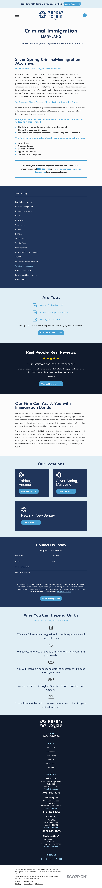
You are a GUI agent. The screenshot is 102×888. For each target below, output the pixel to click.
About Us (51, 747)
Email (53, 561)
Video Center (51, 763)
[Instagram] (46, 859)
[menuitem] (51, 202)
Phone (17, 561)
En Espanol (51, 751)
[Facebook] (41, 859)
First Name (19, 556)
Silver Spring (51, 755)
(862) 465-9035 (51, 831)
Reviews (51, 759)
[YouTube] (60, 859)
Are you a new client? (22, 567)
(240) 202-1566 (51, 812)
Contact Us (51, 767)
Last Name (55, 556)
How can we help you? (22, 572)
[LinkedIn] (51, 859)
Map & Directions (51, 789)
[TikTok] (56, 859)
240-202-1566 (51, 736)
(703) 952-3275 (51, 793)
